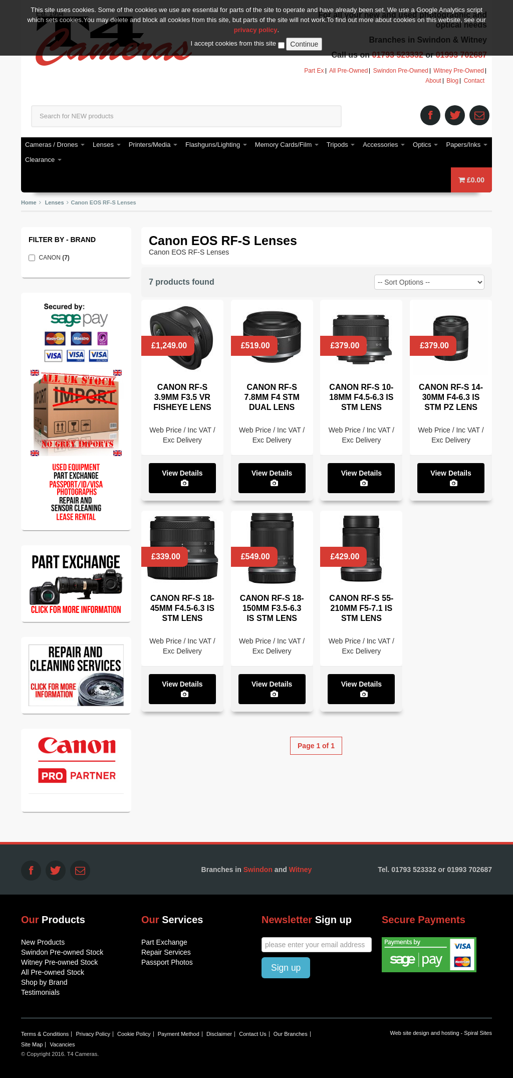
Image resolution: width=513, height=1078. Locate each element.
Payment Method (178, 1034)
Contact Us (252, 1034)
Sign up (286, 968)
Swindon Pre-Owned (400, 71)
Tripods (341, 144)
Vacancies (62, 1044)
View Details (182, 478)
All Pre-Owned (348, 71)
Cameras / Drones (55, 144)
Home (29, 202)
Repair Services (166, 952)
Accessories (384, 144)
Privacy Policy (93, 1034)
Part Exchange (164, 942)
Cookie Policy (134, 1034)
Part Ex (314, 71)
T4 (114, 40)
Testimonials (40, 992)
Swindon (258, 870)
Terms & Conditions (45, 1034)
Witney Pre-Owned (458, 71)
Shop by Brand (44, 982)
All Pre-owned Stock (52, 972)
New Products (43, 942)
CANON (57, 257)
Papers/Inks (466, 144)
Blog (452, 81)
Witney (300, 870)
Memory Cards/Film (287, 144)
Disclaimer (219, 1034)
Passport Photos (167, 962)
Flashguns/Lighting (216, 144)
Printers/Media (153, 144)
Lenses (107, 144)
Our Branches (291, 1034)
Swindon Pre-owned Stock (62, 952)
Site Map (32, 1044)
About (433, 81)
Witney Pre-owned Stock (59, 962)
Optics (425, 144)
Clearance (43, 159)
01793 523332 (397, 55)
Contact (474, 81)
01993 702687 (461, 55)
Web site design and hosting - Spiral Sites (441, 1033)
